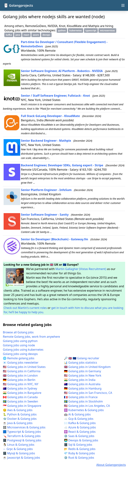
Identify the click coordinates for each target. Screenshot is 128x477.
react (26, 34)
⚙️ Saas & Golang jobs (79, 436)
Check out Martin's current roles (25, 308)
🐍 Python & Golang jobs (20, 414)
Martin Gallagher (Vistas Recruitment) (81, 269)
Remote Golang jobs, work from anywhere (31, 337)
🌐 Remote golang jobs (18, 358)
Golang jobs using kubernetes (23, 350)
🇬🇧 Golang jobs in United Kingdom (87, 367)
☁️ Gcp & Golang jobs (78, 419)
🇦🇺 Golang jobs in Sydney (20, 388)
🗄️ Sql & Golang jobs (78, 445)
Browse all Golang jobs (18, 332)
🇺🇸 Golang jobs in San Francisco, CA (88, 393)
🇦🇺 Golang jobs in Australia (82, 384)
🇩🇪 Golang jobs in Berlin (19, 380)
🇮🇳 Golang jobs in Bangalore (22, 393)
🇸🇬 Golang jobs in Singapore (22, 406)
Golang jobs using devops (20, 354)
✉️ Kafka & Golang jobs (80, 423)
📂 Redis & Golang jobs (79, 449)
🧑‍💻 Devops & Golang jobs (81, 440)
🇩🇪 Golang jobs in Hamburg (82, 388)
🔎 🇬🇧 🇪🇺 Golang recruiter (81, 358)
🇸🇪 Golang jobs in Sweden (20, 401)
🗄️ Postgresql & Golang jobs (22, 440)
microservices (107, 30)
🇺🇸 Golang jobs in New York (82, 375)
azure (36, 34)
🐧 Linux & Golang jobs (18, 445)
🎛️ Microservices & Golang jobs (24, 427)
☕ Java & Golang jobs (17, 423)
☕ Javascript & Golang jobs (21, 458)
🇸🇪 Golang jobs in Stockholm (83, 401)
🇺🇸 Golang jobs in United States (24, 367)
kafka (9, 34)
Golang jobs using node (19, 345)
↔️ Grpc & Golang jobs (18, 449)
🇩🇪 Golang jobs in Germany (82, 371)
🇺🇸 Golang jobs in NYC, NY (20, 384)
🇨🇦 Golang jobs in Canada (20, 397)
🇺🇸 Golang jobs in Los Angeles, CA (87, 406)
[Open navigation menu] (123, 5)
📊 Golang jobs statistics (80, 362)
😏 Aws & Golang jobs (17, 410)
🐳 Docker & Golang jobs (20, 419)
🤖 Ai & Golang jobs (77, 414)
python (62, 30)
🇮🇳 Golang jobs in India (79, 380)
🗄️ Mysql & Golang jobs (19, 453)
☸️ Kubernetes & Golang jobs (84, 410)
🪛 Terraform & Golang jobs (22, 436)
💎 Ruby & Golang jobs (79, 453)
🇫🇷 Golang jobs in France (81, 397)
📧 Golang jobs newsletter (20, 362)
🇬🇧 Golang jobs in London (20, 375)
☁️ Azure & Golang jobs (80, 427)
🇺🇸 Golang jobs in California (21, 371)
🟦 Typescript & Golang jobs (22, 432)
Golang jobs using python (20, 341)
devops (46, 34)
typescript (90, 30)
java (18, 34)
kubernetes (75, 30)
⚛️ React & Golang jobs (80, 432)
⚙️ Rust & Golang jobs (79, 458)
